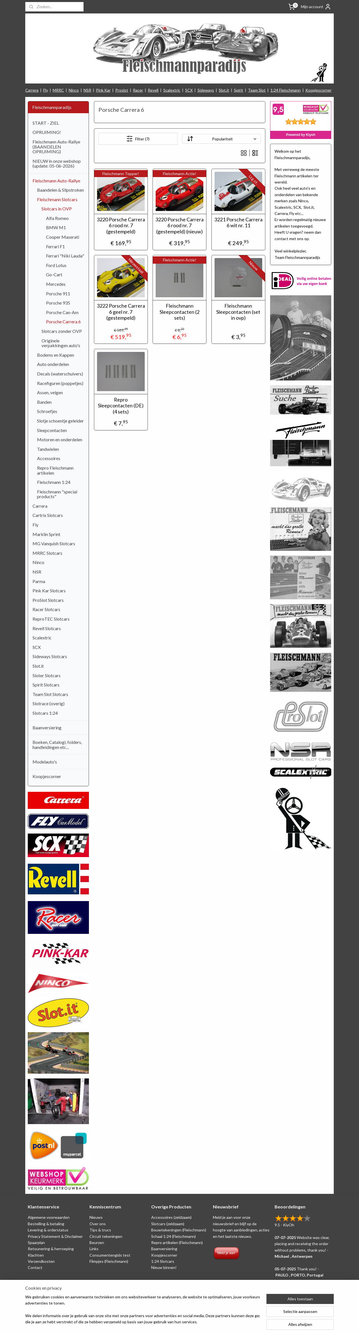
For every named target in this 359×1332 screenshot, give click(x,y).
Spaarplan (36, 1242)
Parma (39, 581)
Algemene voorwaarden (49, 1217)
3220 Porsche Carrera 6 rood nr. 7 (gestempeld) (120, 226)
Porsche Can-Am (62, 312)
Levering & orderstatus (48, 1229)
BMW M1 (56, 227)
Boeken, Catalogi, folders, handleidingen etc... (57, 744)
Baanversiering (47, 727)
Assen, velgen (50, 392)
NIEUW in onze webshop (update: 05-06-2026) (57, 163)
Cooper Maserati (62, 237)
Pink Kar (103, 90)
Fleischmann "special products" (57, 494)
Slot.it (224, 90)
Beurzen (96, 1242)
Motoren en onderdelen (59, 439)
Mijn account (316, 6)
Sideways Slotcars (50, 656)
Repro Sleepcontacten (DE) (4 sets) (121, 406)
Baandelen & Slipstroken (60, 189)
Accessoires (48, 458)
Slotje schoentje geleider (60, 420)
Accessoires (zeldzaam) (171, 1217)
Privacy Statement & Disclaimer (55, 1236)
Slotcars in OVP (57, 208)
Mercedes (56, 284)
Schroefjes (47, 411)
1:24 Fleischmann (285, 90)
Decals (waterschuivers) (60, 373)
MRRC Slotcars (47, 553)
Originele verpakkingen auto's (61, 343)
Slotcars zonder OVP (62, 331)
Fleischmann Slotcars (57, 199)
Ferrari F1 (55, 246)
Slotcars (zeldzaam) (167, 1223)
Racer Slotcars (46, 609)
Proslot (121, 90)
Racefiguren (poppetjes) (60, 383)
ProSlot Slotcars (48, 600)
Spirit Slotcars (46, 684)
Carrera (31, 90)
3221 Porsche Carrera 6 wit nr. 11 (238, 223)
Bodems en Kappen (55, 355)
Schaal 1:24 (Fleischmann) (173, 1236)
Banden (44, 402)
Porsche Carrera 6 (63, 321)
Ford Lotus (56, 265)
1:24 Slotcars (162, 1261)
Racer (138, 90)
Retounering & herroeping (51, 1248)
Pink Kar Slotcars (49, 590)
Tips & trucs (100, 1229)
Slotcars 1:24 (45, 713)
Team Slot (257, 90)
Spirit (238, 90)
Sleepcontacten (52, 430)
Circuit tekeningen (105, 1236)
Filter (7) (137, 138)
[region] (142, 1310)
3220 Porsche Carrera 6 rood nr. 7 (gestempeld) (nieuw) (179, 226)
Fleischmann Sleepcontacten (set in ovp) (238, 312)
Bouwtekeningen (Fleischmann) (178, 1229)
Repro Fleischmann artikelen (55, 470)
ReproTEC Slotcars (51, 618)
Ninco (74, 90)
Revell (153, 90)
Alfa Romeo (57, 218)
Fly (45, 90)
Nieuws (96, 1217)
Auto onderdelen (53, 364)
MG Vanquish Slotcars (54, 543)
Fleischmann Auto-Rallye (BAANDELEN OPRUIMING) (56, 146)
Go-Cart (54, 274)
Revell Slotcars (47, 628)
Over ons (97, 1223)
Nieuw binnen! (164, 1267)
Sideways (205, 90)
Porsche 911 (58, 293)
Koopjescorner (318, 90)
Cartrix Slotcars (48, 515)
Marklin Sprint (46, 534)
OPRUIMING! (47, 132)
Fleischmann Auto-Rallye (56, 180)
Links (93, 1248)
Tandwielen (48, 449)
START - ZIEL (46, 123)
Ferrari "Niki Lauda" (65, 255)
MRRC (58, 90)
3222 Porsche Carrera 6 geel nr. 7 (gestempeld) (120, 312)
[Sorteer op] (221, 138)
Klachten (36, 1255)
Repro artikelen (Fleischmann (176, 1242)
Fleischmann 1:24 (53, 482)
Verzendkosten (41, 1261)
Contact (35, 1267)
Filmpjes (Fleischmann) (108, 1261)
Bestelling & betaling (46, 1223)
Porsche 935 (58, 302)
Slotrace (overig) (49, 703)
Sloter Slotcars (47, 675)
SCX (189, 90)
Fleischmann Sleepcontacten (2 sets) (179, 312)
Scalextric (171, 90)
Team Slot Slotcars (50, 694)
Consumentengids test (109, 1255)
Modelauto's (45, 761)
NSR (87, 90)
